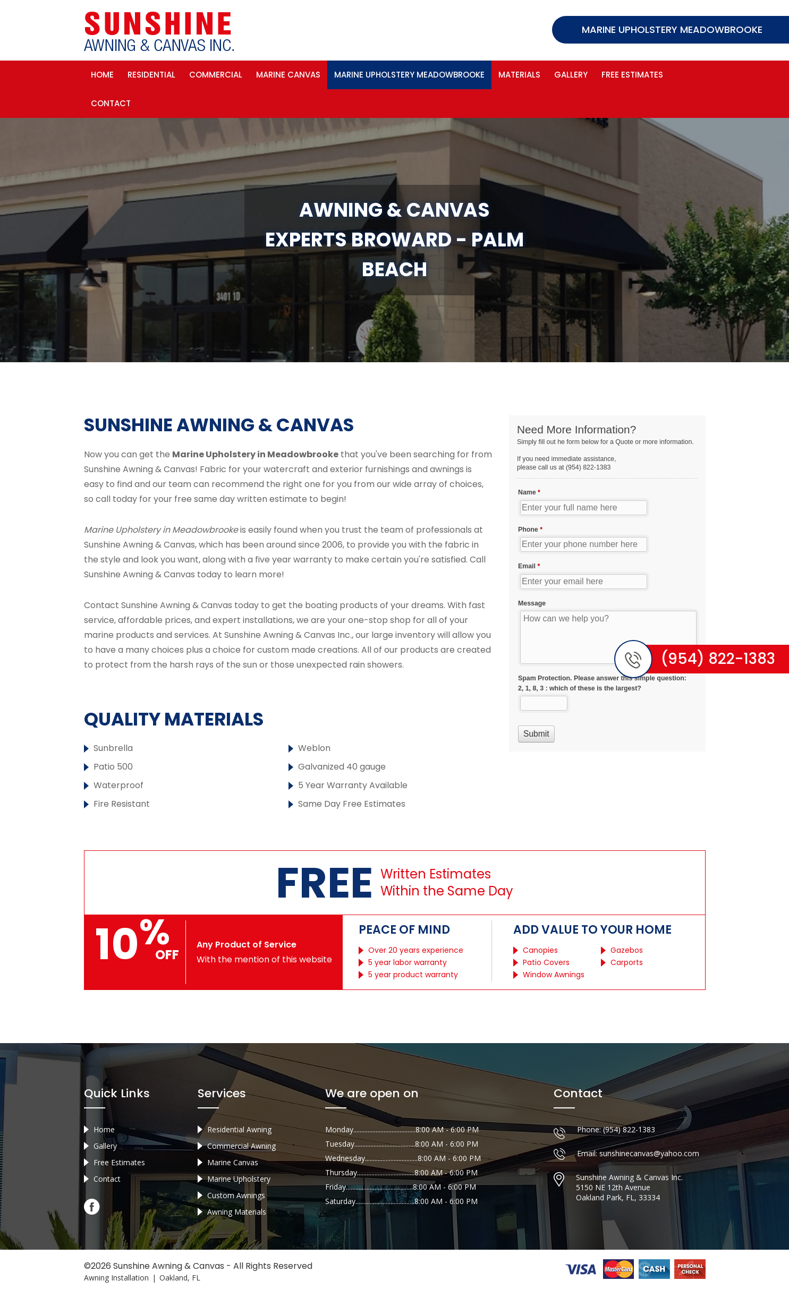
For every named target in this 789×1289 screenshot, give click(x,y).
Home (102, 74)
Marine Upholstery (238, 1179)
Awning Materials (236, 1212)
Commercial (215, 74)
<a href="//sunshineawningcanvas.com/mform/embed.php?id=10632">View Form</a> (607, 583)
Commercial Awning (241, 1146)
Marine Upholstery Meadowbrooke (409, 74)
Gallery (571, 74)
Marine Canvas (288, 74)
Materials (519, 74)
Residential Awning (239, 1129)
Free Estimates (632, 74)
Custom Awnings (236, 1195)
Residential (151, 74)
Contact (111, 103)
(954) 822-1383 (629, 1129)
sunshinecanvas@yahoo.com (649, 1153)
